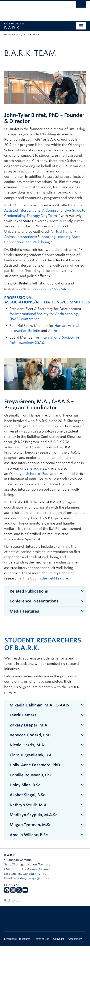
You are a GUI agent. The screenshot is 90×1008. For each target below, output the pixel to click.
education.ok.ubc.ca (48, 289)
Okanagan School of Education (33, 474)
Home (7, 34)
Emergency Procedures (17, 938)
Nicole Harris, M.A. (27, 745)
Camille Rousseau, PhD (31, 775)
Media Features (24, 611)
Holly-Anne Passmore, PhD (35, 765)
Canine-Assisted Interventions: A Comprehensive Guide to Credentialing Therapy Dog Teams (44, 210)
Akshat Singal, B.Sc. (28, 795)
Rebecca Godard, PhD (30, 735)
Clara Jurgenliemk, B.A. (31, 755)
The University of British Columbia (32, 9)
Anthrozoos (57, 331)
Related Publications (29, 591)
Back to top (14, 900)
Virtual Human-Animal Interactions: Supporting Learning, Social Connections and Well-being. (42, 237)
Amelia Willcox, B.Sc (29, 835)
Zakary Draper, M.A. (29, 725)
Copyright (58, 938)
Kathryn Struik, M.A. (29, 805)
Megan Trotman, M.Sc (30, 824)
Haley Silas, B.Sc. (25, 785)
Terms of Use (41, 938)
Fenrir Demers (23, 715)
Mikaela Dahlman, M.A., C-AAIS (39, 705)
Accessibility (75, 938)
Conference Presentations (34, 601)
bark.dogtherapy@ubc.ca (31, 878)
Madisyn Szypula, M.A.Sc (33, 815)
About (17, 34)
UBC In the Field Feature (49, 578)
